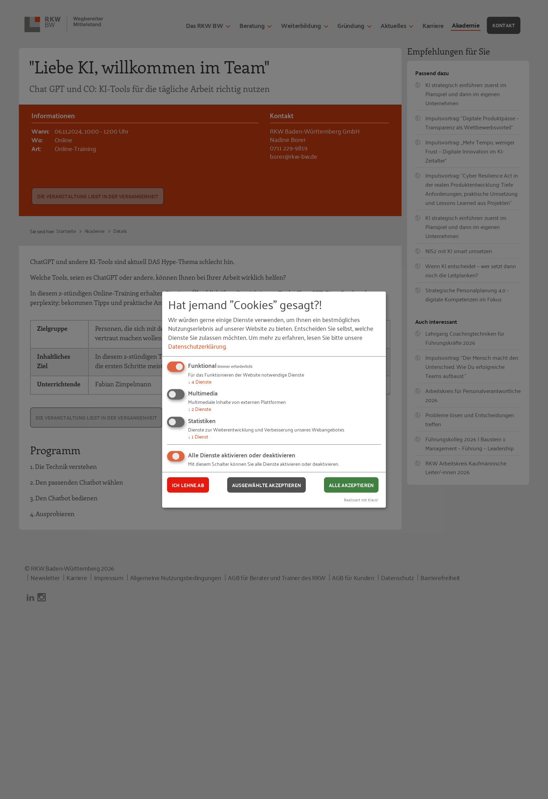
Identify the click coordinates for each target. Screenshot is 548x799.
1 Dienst (198, 436)
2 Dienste (199, 408)
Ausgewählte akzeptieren (266, 484)
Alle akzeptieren (351, 484)
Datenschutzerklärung (197, 345)
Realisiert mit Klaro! (361, 499)
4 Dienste (199, 381)
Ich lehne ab (188, 484)
